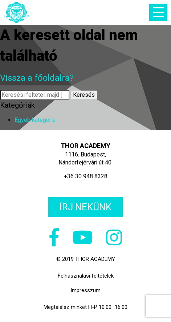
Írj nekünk (85, 207)
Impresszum (85, 290)
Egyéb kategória (35, 119)
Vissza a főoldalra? (37, 78)
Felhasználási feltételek (86, 276)
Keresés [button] (84, 94)
